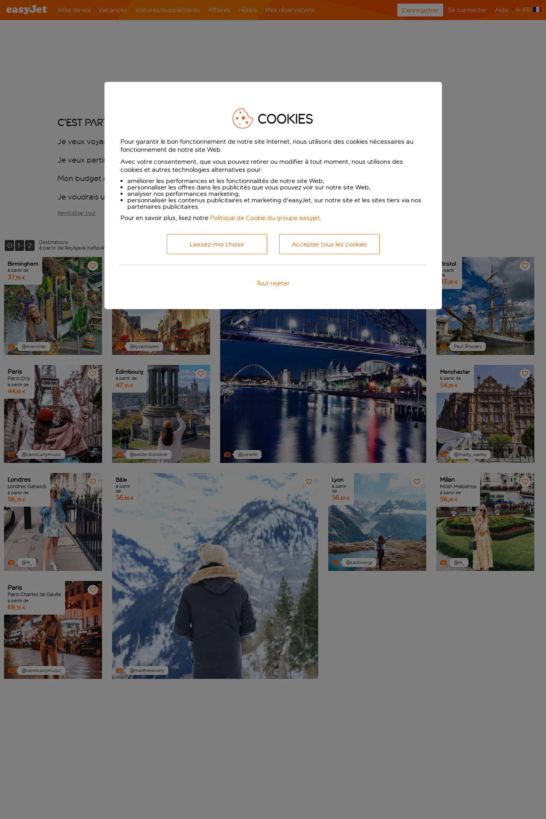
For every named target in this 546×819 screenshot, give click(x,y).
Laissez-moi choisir (217, 244)
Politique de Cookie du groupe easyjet (265, 218)
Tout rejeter (273, 283)
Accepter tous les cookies (329, 244)
